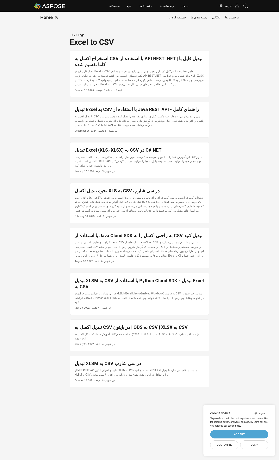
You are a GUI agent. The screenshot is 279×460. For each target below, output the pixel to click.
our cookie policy (232, 425)
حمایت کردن (146, 5)
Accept (239, 434)
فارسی (223, 6)
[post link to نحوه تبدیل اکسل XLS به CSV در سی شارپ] (139, 203)
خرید (129, 5)
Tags (81, 35)
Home (46, 17)
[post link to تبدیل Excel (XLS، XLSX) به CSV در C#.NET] (139, 160)
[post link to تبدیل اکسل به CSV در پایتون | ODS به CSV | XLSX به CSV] (139, 335)
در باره (184, 5)
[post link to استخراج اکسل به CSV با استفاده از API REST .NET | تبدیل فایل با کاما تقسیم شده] (139, 74)
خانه (72, 35)
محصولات (114, 5)
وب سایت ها (167, 5)
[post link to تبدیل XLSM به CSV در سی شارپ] (139, 371)
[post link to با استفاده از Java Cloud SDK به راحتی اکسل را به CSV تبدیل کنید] (139, 248)
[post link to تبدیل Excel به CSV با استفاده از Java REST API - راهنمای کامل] (139, 119)
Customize (224, 444)
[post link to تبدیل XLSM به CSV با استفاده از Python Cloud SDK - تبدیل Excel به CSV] (139, 294)
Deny (254, 444)
